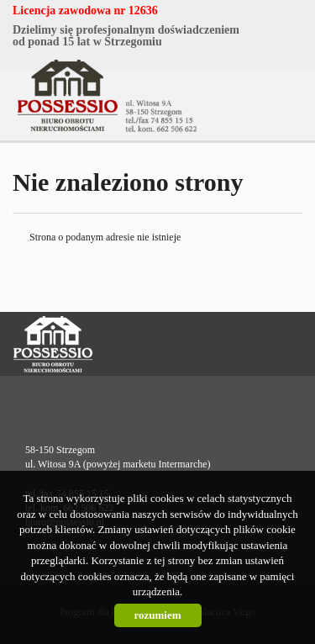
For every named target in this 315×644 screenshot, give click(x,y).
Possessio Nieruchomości (106, 344)
